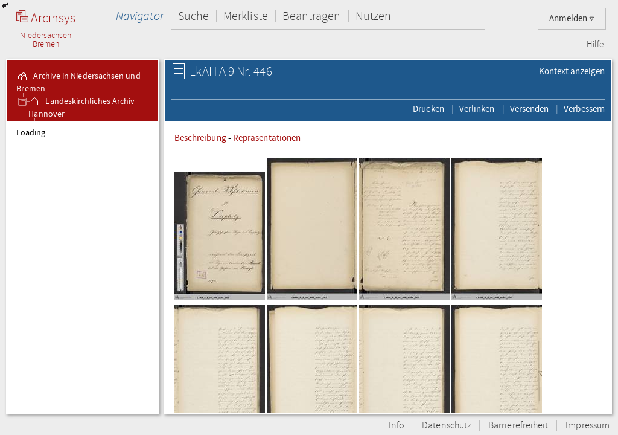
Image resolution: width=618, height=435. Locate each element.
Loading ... (34, 132)
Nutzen (373, 16)
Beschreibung (200, 138)
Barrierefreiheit (518, 425)
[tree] (82, 267)
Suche (193, 16)
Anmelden (571, 18)
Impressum (587, 425)
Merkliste (245, 16)
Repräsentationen (267, 138)
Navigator (140, 16)
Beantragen (311, 16)
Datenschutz (446, 425)
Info (396, 425)
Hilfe (595, 44)
